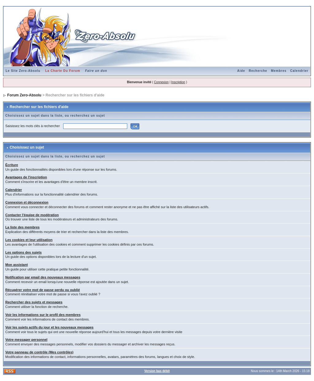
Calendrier (299, 70)
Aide (241, 70)
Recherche (258, 70)
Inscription (178, 82)
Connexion (161, 82)
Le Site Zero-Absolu (23, 70)
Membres (278, 70)
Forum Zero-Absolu (24, 95)
